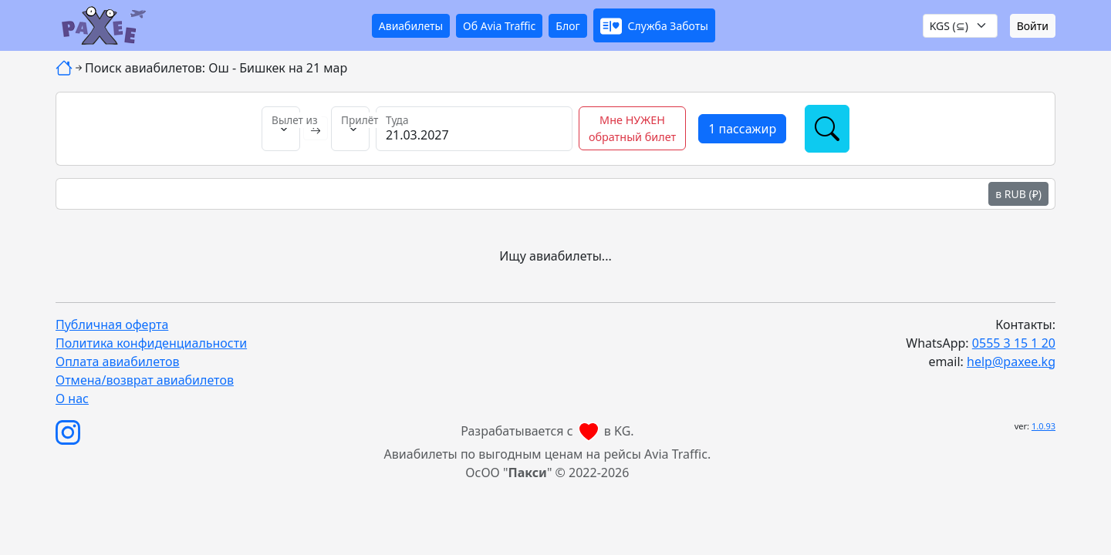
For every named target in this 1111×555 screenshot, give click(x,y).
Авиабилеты (411, 25)
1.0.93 (1043, 426)
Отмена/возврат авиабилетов (145, 380)
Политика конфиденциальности (151, 343)
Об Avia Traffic (499, 25)
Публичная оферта (112, 324)
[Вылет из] (281, 128)
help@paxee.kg (1011, 361)
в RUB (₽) (1018, 194)
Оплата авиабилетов (118, 361)
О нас (72, 398)
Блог (567, 25)
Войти (1033, 25)
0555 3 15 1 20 (1013, 343)
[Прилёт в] (350, 128)
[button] (654, 25)
